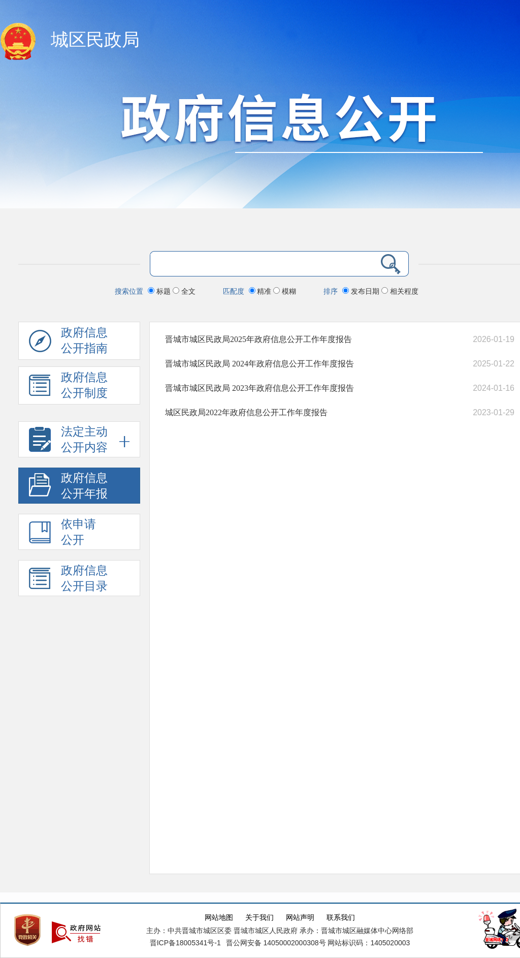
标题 (160, 291)
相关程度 (399, 291)
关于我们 (259, 917)
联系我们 (341, 917)
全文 (184, 291)
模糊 (284, 291)
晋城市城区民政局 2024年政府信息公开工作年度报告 (259, 363)
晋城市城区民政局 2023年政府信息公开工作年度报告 (259, 388)
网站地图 (219, 917)
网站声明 (300, 917)
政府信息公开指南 (68, 343)
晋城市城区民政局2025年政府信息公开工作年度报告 (258, 339)
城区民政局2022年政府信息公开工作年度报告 (246, 412)
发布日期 (361, 291)
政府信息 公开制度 (68, 388)
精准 (261, 291)
